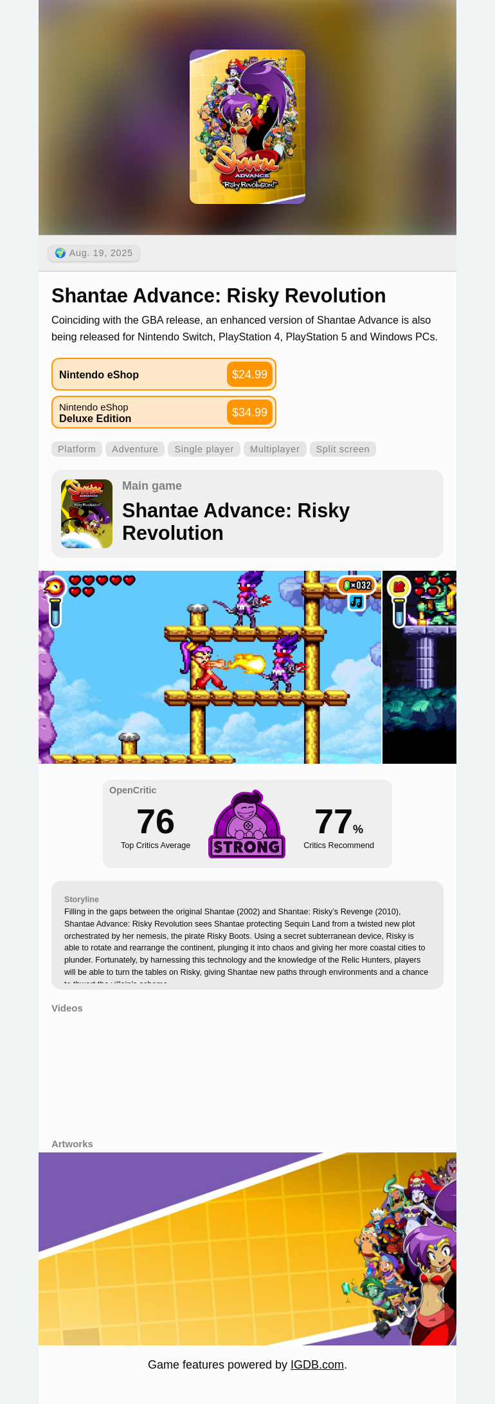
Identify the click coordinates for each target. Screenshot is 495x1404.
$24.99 (249, 374)
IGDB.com (317, 1364)
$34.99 (249, 412)
